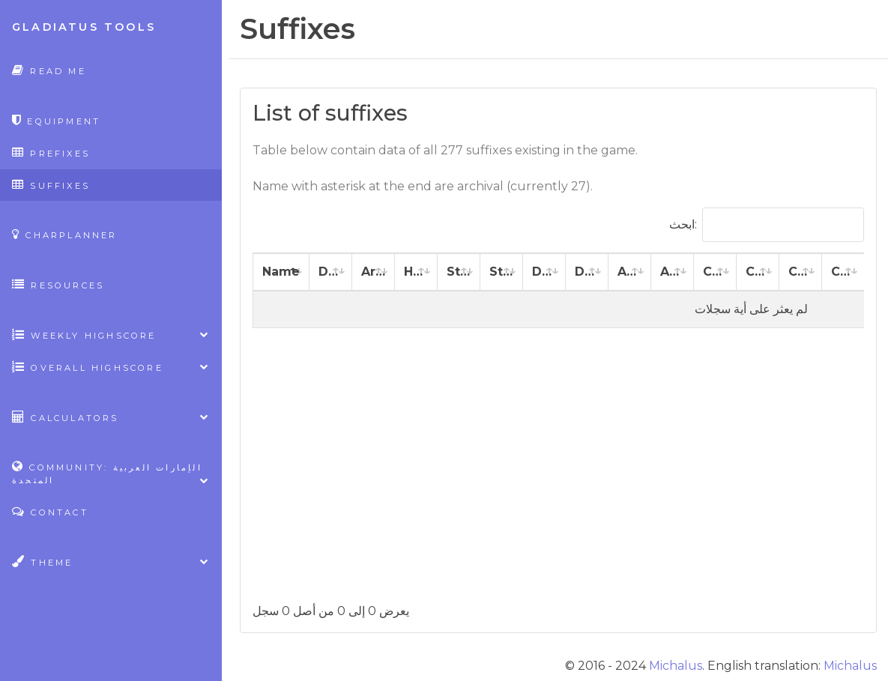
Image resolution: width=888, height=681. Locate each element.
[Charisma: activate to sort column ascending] (800, 272)
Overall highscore (111, 366)
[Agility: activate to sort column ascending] (629, 272)
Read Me (49, 70)
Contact (50, 511)
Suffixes (51, 184)
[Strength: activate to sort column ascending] (459, 272)
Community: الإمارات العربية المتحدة (111, 473)
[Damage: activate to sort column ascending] (330, 272)
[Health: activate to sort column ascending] (416, 272)
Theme (111, 561)
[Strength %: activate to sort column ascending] (501, 272)
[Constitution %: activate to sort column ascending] (758, 272)
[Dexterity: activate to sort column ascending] (544, 272)
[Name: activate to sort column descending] (281, 272)
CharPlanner (65, 234)
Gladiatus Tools (84, 27)
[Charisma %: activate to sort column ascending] (843, 272)
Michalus (675, 666)
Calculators (111, 417)
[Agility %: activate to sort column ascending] (672, 272)
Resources (58, 284)
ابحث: (766, 225)
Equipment (56, 120)
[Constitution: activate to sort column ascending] (715, 272)
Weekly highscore (111, 334)
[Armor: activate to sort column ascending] (373, 272)
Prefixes (51, 152)
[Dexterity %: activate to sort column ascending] (587, 272)
